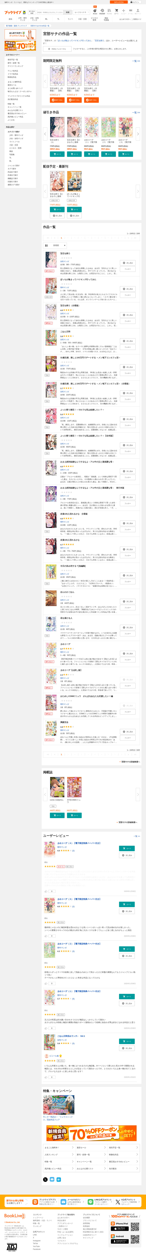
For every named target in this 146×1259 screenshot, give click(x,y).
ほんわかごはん (67, 592)
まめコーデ (65, 644)
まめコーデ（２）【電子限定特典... (107, 142)
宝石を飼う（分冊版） (70, 305)
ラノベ (70, 19)
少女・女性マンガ (34, 19)
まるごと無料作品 (14, 82)
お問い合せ (61, 1238)
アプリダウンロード (65, 1223)
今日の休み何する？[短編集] (73, 566)
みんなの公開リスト (15, 110)
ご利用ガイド (136, 19)
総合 (10, 19)
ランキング (37, 1226)
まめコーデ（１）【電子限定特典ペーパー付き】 (79, 991)
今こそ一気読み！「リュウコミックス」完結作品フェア (58, 1118)
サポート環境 (62, 1229)
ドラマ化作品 (13, 74)
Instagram (36, 1241)
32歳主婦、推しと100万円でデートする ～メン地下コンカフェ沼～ (90, 357)
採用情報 (86, 1223)
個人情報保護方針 (90, 1229)
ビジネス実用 (94, 19)
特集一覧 (11, 104)
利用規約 (86, 1226)
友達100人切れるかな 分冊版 (74, 514)
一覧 (136, 61)
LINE (35, 1235)
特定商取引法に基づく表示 (93, 1232)
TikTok (35, 1244)
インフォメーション (65, 1235)
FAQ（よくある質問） (66, 1232)
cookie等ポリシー (90, 1235)
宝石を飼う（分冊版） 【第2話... (73, 90)
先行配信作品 (13, 99)
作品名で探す (13, 172)
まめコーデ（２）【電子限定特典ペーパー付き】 (79, 944)
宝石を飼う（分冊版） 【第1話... (56, 90)
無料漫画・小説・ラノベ (42, 1221)
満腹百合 (64, 722)
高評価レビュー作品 (15, 117)
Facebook (36, 1249)
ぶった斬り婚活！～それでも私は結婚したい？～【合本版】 (87, 436)
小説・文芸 (82, 19)
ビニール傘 (54, 1056)
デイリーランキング (15, 66)
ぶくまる (11, 120)
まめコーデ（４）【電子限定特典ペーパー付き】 (79, 843)
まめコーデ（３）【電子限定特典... (124, 142)
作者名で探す (13, 175)
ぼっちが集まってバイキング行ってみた (74, 40)
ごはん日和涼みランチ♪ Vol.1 (71, 1036)
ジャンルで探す (14, 166)
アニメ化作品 (13, 71)
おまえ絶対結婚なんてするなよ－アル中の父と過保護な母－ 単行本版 (92, 488)
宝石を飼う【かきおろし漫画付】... (73, 142)
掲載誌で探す (13, 178)
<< (48, 238)
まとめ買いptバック (15, 88)
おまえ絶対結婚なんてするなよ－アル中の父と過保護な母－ (87, 462)
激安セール (12, 85)
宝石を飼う (99, 40)
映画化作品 (12, 77)
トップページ (38, 1218)
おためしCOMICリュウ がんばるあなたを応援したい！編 (86, 696)
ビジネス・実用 (15, 148)
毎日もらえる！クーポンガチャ (20, 91)
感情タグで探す (14, 185)
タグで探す (12, 169)
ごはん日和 (65, 331)
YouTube (36, 1246)
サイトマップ (88, 1238)
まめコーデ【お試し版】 (71, 670)
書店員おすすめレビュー (17, 113)
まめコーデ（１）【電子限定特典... (90, 142)
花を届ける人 (66, 618)
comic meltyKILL (56, 800)
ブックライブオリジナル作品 (19, 96)
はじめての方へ (124, 19)
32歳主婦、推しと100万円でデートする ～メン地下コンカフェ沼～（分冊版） (95, 384)
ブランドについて (90, 1221)
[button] (57, 100)
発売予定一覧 (13, 60)
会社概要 (86, 1218)
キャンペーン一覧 (14, 107)
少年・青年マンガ (22, 19)
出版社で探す (13, 182)
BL (46, 19)
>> (135, 238)
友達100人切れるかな (70, 540)
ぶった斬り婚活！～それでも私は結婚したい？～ (82, 410)
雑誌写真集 (106, 19)
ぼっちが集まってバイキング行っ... (73, 196)
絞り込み (32, 12)
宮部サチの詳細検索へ (130, 762)
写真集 (12, 155)
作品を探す (61, 1221)
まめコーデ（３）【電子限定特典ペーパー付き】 (79, 899)
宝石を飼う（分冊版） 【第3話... (90, 90)
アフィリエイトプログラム (67, 1244)
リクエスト (61, 1241)
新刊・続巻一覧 (14, 63)
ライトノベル (14, 142)
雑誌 (11, 151)
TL (58, 19)
